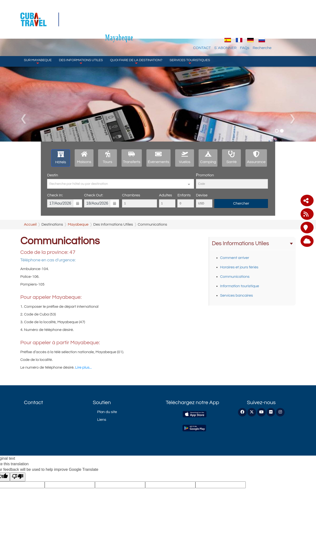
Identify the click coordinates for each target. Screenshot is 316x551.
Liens (101, 420)
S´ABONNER (252, 25)
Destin (52, 175)
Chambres (131, 195)
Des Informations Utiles (81, 39)
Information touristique (239, 286)
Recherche (289, 25)
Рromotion (205, 175)
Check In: (55, 195)
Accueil (30, 224)
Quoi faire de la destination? (136, 39)
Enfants (184, 195)
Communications (235, 277)
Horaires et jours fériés (239, 267)
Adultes (165, 195)
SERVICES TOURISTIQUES (190, 39)
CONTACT (229, 25)
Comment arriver (234, 258)
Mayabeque (158, 15)
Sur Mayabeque (38, 39)
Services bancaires (236, 295)
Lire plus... (83, 367)
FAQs (271, 25)
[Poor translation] (17, 476)
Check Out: (93, 195)
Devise (202, 195)
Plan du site (107, 412)
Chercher (241, 203)
